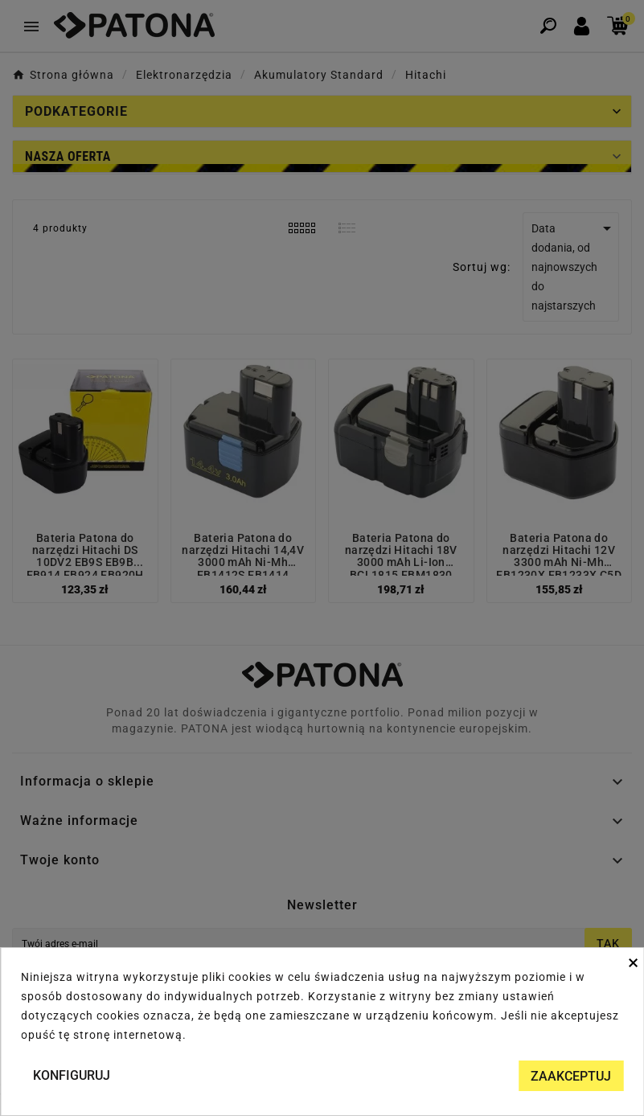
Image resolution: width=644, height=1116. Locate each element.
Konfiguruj (71, 1075)
